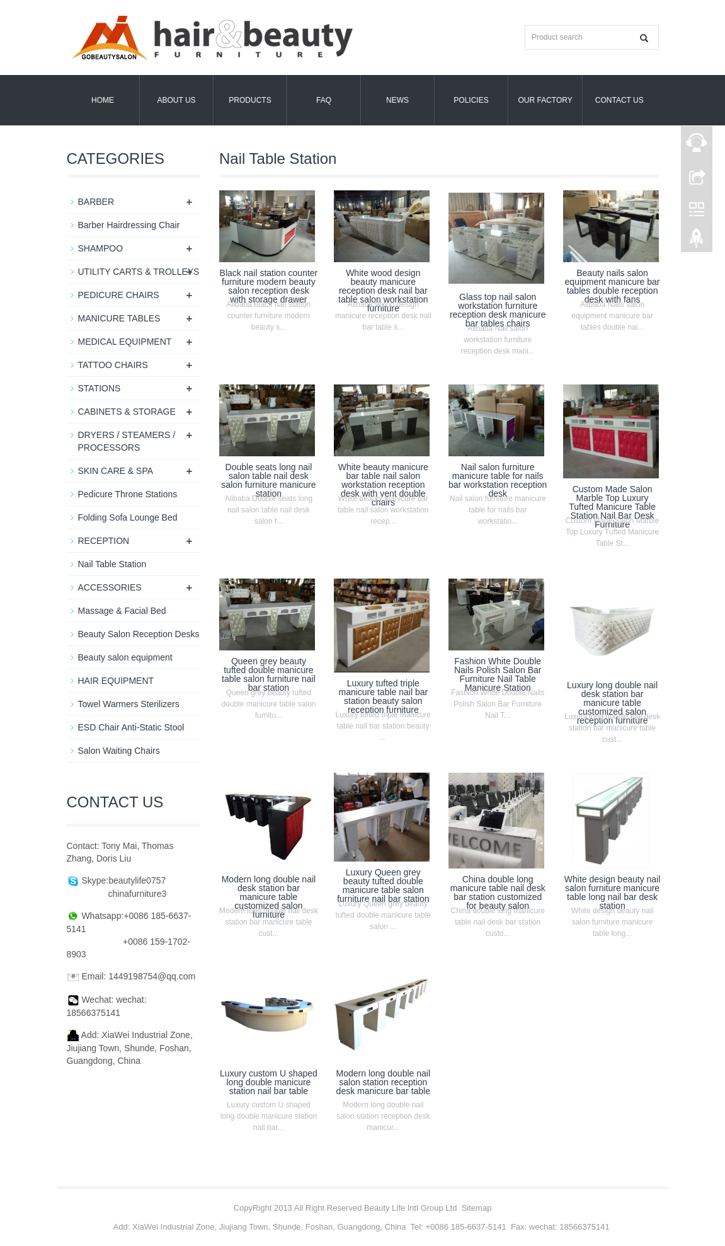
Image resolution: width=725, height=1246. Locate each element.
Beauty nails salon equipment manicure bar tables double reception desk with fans (612, 286)
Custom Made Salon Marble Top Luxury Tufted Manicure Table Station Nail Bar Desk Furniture (612, 506)
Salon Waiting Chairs (119, 751)
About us (176, 100)
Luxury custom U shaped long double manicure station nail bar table (268, 1082)
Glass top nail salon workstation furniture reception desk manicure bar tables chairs (498, 310)
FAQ (323, 100)
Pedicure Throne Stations (128, 494)
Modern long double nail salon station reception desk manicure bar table (383, 1082)
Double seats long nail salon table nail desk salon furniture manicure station (268, 480)
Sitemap (477, 1208)
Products (250, 100)
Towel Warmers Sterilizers (129, 704)
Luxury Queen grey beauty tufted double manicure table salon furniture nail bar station (383, 885)
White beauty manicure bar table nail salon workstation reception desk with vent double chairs (383, 484)
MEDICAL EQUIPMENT (125, 342)
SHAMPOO (100, 248)
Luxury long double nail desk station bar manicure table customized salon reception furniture (612, 702)
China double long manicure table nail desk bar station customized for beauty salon (497, 892)
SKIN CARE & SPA (116, 471)
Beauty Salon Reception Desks (139, 634)
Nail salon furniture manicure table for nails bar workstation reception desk (497, 480)
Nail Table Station (112, 564)
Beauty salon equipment (125, 657)
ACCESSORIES (110, 587)
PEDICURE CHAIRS (118, 295)
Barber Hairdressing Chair (129, 225)
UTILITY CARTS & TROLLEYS (139, 272)
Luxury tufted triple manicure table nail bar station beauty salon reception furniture (383, 696)
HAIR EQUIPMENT (116, 681)
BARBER (96, 202)
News (397, 100)
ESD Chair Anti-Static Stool (131, 727)
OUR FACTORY (545, 100)
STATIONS (99, 388)
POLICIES (471, 100)
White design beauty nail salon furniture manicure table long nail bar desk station (612, 892)
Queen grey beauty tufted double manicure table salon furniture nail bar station (269, 674)
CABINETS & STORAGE (127, 412)
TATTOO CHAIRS (113, 365)
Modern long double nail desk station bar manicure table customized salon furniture (269, 897)
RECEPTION (104, 541)
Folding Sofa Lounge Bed (128, 517)
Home (102, 100)
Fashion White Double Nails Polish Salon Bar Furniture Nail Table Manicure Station (498, 674)
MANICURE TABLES (119, 318)
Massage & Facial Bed (122, 611)
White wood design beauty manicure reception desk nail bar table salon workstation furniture (383, 290)
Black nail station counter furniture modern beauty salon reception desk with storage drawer (269, 286)
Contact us (619, 100)
